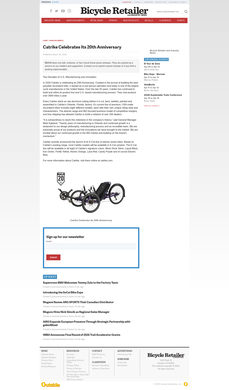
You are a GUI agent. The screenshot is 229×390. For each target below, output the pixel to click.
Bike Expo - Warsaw (154, 74)
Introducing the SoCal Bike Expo (63, 292)
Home (45, 41)
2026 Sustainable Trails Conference (163, 95)
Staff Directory (98, 354)
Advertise (126, 2)
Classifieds (165, 20)
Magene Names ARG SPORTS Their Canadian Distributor (78, 302)
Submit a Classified (100, 368)
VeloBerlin (149, 84)
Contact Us (97, 357)
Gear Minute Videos (177, 2)
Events (181, 20)
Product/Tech (47, 360)
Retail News (96, 20)
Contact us (89, 66)
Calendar (71, 357)
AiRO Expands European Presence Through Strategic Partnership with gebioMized (86, 323)
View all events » (152, 106)
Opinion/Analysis (49, 357)
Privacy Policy (73, 365)
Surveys (70, 354)
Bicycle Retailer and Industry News (164, 51)
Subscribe (148, 2)
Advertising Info (125, 354)
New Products (131, 20)
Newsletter (160, 2)
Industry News (52, 20)
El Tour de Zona (152, 63)
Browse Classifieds (100, 365)
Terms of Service (74, 368)
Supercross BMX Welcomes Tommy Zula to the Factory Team (80, 282)
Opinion (113, 20)
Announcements (75, 20)
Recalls (149, 20)
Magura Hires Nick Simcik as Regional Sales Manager (76, 312)
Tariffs (56, 2)
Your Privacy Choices (76, 371)
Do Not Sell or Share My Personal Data (78, 375)
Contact (138, 2)
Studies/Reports (48, 366)
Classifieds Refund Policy (75, 361)
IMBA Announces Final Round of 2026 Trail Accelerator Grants (81, 335)
